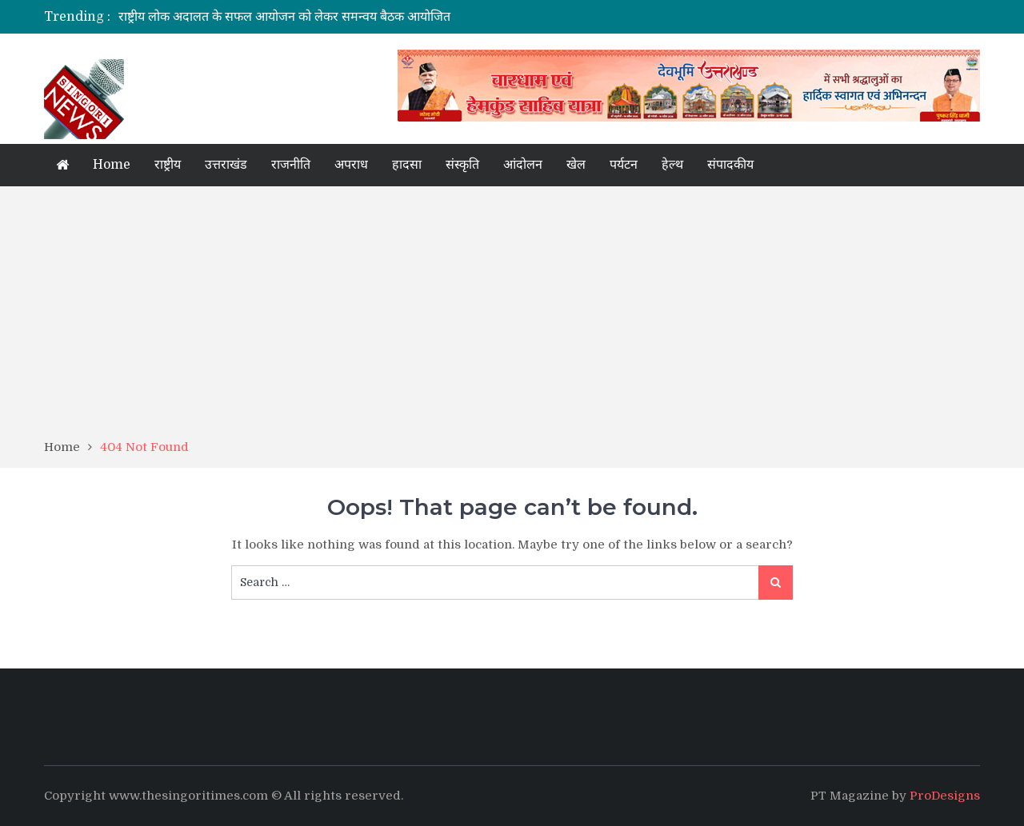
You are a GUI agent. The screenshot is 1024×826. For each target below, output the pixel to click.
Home (111, 165)
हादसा (407, 165)
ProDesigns (945, 795)
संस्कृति (462, 165)
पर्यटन (624, 165)
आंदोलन (522, 165)
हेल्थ (672, 165)
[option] (362, 17)
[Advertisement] (512, 318)
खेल (576, 165)
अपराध (351, 165)
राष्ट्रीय (167, 165)
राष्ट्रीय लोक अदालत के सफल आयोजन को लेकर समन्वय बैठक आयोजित (284, 17)
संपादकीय (730, 165)
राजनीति (290, 165)
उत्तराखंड (226, 165)
